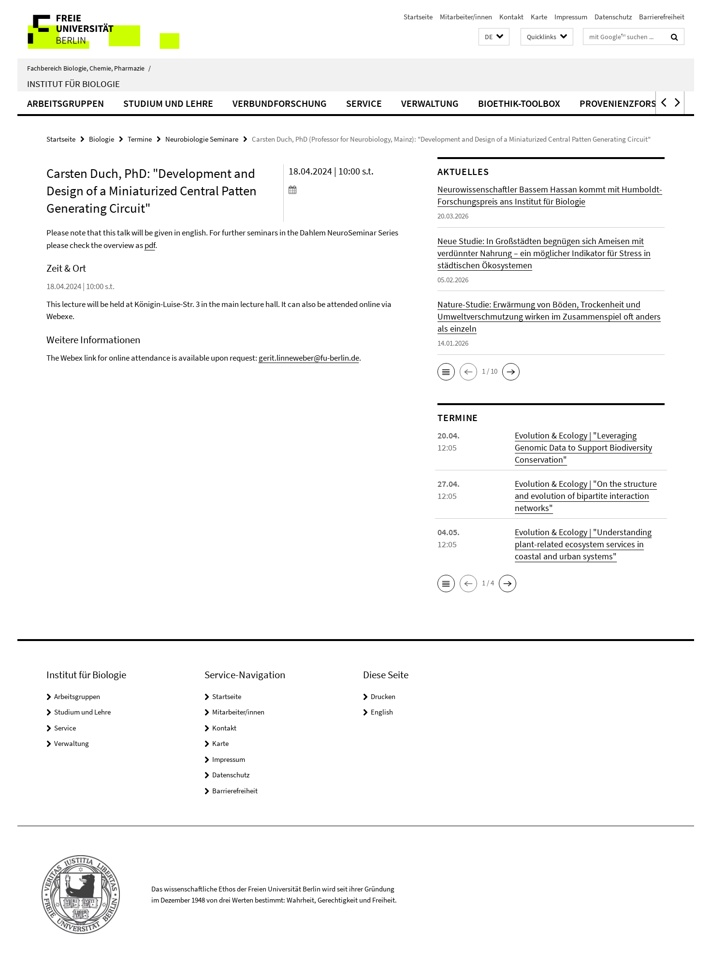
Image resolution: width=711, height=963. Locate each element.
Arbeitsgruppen (65, 103)
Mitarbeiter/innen (466, 16)
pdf (150, 245)
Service (364, 103)
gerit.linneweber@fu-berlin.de (309, 357)
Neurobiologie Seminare (201, 139)
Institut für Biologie (73, 83)
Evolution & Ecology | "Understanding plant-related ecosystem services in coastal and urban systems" (583, 544)
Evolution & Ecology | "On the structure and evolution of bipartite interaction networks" (586, 495)
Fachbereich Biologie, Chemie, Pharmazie (89, 68)
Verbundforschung (279, 103)
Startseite (418, 16)
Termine (140, 139)
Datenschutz (613, 16)
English (382, 711)
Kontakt (511, 16)
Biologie (101, 139)
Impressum (570, 16)
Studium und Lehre (168, 103)
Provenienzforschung (633, 103)
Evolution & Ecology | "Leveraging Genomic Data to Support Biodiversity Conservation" (583, 447)
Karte (539, 16)
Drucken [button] (383, 696)
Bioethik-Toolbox (519, 103)
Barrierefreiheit (661, 16)
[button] (494, 37)
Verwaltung (430, 103)
